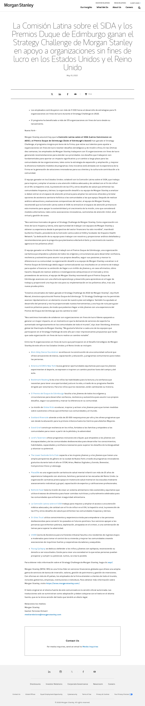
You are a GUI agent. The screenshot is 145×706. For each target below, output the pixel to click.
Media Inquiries (90, 647)
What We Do (102, 7)
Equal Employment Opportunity (51, 694)
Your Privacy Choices (123, 694)
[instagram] (60, 671)
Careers (129, 7)
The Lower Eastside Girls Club (45, 455)
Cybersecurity (72, 694)
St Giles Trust (37, 517)
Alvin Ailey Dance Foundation (44, 352)
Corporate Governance (78, 684)
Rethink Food (37, 490)
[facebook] (83, 671)
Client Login (135, 3)
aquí (110, 562)
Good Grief (36, 427)
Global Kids (48, 407)
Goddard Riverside (39, 417)
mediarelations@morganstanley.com (43, 614)
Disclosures (35, 684)
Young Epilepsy (38, 549)
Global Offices (30, 694)
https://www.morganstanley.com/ (63, 583)
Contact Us (16, 694)
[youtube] (94, 671)
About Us (117, 7)
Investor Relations (103, 3)
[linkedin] (49, 671)
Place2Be (35, 472)
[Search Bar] (139, 7)
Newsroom (98, 684)
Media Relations (120, 3)
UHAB (33, 535)
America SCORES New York (43, 366)
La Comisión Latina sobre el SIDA (46, 504)
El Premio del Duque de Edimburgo (47, 393)
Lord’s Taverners (38, 438)
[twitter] (72, 671)
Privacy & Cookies (102, 694)
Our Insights (86, 7)
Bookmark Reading (40, 380)
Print (91, 92)
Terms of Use (86, 694)
